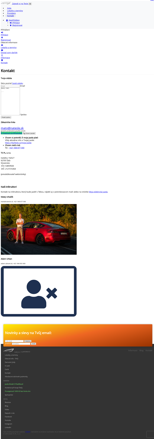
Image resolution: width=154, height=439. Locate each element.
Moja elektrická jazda (98, 192)
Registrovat (15, 25)
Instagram (8, 424)
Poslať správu (6, 117)
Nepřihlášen (13, 20)
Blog (141, 350)
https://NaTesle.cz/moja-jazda (18, 142)
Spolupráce (9, 395)
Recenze (8, 402)
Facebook (8, 417)
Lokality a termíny (15, 10)
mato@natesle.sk (12, 128)
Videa (7, 409)
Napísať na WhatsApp (11, 133)
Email (22, 86)
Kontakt (10, 15)
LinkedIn (8, 427)
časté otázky (17, 83)
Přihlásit (14, 22)
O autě (7, 366)
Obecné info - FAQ (11, 359)
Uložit (33, 344)
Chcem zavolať (29, 133)
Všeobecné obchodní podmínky (16, 376)
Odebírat (28, 341)
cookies (27, 432)
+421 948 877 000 (16, 148)
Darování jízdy (10, 362)
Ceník (7, 369)
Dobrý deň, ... (11, 101)
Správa (26, 114)
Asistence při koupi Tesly (14, 388)
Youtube (8, 420)
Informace (132, 350)
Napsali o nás (10, 413)
